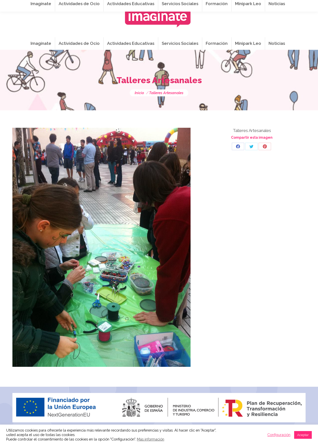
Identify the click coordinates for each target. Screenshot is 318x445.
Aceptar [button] (303, 435)
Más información (150, 439)
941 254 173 (99, 5)
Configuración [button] (278, 435)
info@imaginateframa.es (141, 5)
